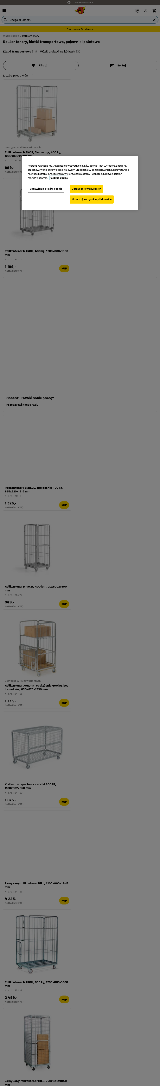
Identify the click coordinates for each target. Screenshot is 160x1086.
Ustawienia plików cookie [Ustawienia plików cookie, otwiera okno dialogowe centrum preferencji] (46, 188)
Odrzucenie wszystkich (86, 188)
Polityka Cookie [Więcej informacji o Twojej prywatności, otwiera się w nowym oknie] (59, 177)
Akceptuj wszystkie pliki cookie (92, 199)
